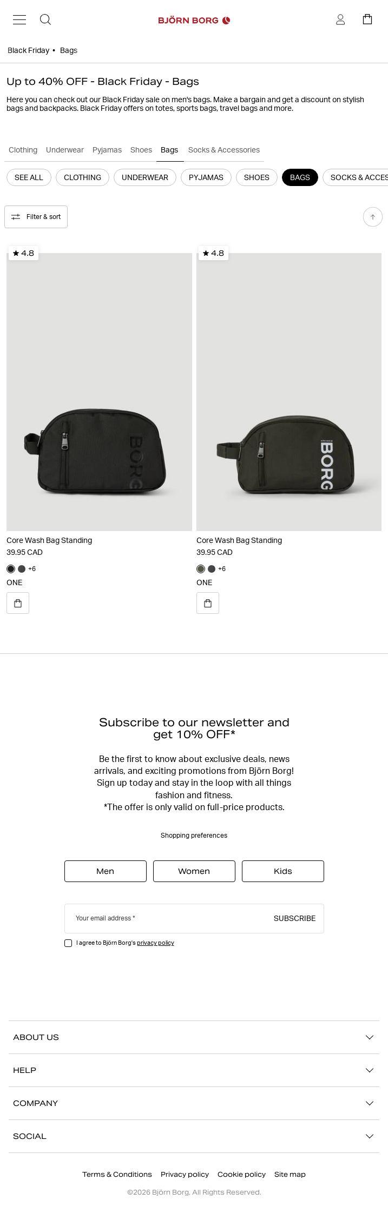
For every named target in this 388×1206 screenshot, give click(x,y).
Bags (170, 150)
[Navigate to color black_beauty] (10, 569)
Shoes (141, 150)
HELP (194, 1070)
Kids (283, 871)
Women (194, 871)
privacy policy (155, 942)
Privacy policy (185, 1174)
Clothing (23, 150)
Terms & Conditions (117, 1174)
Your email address (103, 918)
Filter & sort (36, 217)
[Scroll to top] (373, 217)
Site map (290, 1174)
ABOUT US (194, 1037)
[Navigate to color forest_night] (200, 569)
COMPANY (194, 1103)
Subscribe (294, 917)
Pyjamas (107, 150)
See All (29, 177)
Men (105, 871)
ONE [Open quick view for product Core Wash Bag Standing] (14, 582)
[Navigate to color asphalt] (21, 569)
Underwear (65, 150)
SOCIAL (194, 1136)
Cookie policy (242, 1174)
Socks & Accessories (224, 150)
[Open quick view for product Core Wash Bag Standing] (17, 603)
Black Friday (28, 50)
